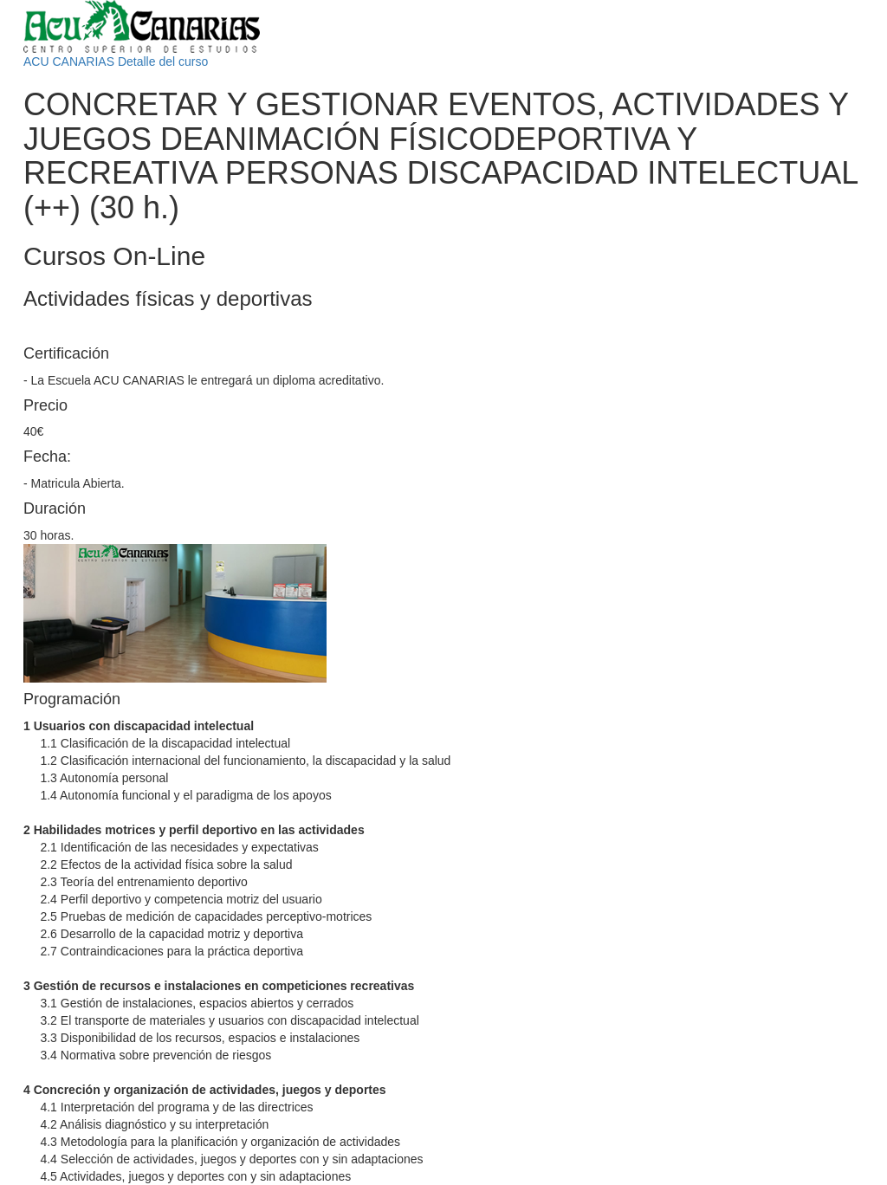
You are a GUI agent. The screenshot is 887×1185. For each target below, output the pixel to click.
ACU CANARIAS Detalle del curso (115, 61)
